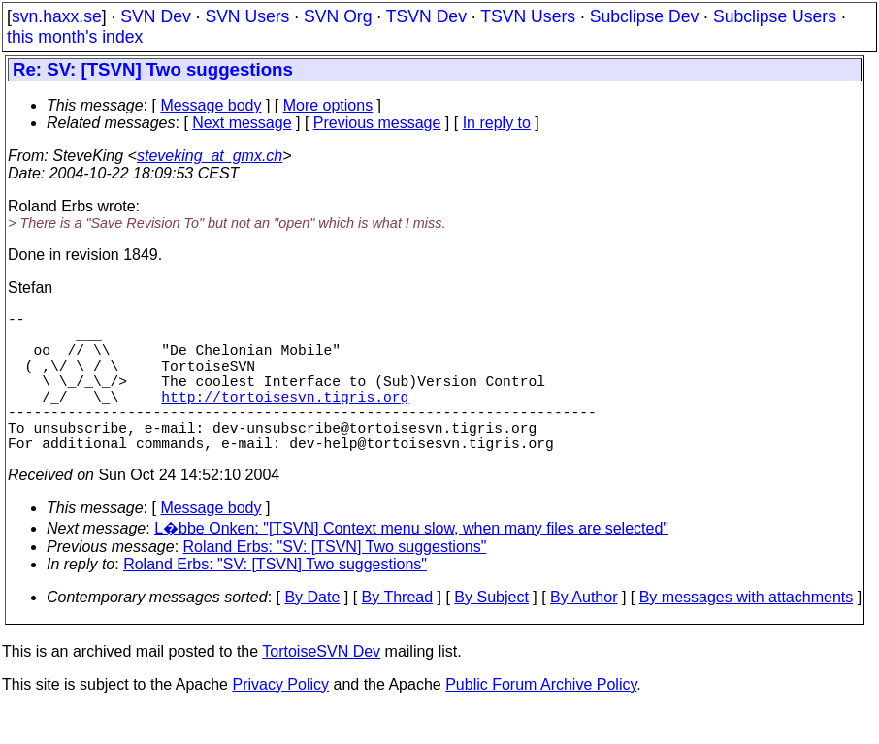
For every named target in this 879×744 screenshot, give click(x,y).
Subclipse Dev (644, 16)
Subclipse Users (774, 16)
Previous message (377, 122)
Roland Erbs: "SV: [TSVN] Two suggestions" (335, 581)
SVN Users (247, 16)
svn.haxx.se (57, 16)
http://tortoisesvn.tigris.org (284, 419)
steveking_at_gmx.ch (209, 155)
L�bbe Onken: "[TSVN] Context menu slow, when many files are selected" (411, 563)
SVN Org (338, 16)
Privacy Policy (280, 719)
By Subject (491, 632)
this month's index (75, 37)
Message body (210, 105)
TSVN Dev (426, 16)
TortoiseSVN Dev (321, 686)
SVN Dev (155, 16)
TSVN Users (527, 16)
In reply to (497, 122)
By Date (312, 632)
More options (328, 105)
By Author (583, 632)
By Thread (398, 632)
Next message (241, 122)
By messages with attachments (746, 632)
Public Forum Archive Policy (540, 719)
